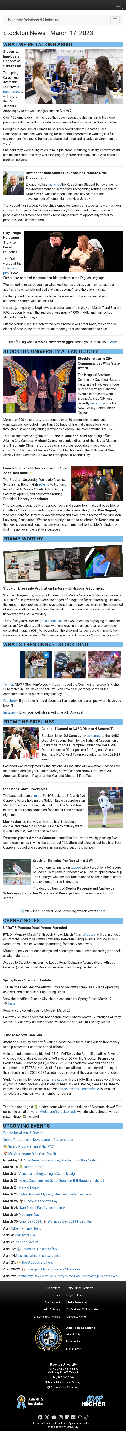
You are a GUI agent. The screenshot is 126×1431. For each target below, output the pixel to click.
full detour (88, 934)
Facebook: (10, 701)
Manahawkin (73, 1348)
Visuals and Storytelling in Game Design (47, 1174)
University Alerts (76, 1316)
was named (92, 736)
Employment (52, 1302)
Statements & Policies (47, 1316)
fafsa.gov (57, 1079)
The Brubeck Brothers (37, 1262)
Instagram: (10, 712)
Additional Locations (80, 1327)
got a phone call (51, 621)
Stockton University (23, 5)
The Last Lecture (26, 1242)
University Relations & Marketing (32, 20)
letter (113, 342)
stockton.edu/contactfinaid (79, 1089)
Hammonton (73, 1341)
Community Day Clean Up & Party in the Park (49, 1276)
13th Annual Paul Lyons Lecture (42, 1208)
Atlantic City (73, 1334)
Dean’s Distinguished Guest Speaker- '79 (61, 1181)
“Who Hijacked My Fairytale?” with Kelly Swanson (55, 1194)
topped (76, 868)
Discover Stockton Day (40, 1201)
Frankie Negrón (29, 1187)
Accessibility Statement (65, 1387)
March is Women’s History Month (32, 1153)
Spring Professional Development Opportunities (38, 1140)
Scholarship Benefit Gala (99, 1276)
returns (44, 484)
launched (54, 185)
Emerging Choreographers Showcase (53, 1269)
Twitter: (8, 685)
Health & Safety (51, 1309)
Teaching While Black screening (38, 1256)
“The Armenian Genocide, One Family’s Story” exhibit (61, 1160)
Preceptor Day (28, 1215)
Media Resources (76, 1302)
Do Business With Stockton (82, 1309)
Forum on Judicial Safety (39, 1249)
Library (56, 1295)
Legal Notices (74, 1295)
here (102, 911)
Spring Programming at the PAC (31, 1146)
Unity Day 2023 (30, 1221)
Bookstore (53, 1288)
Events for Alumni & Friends (23, 1133)
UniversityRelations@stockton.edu (51, 1112)
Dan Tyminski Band (27, 1228)
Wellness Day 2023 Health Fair (70, 1221)
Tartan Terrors (33, 1167)
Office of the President (79, 1288)
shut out (36, 796)
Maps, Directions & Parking (64, 1382)
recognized (98, 403)
